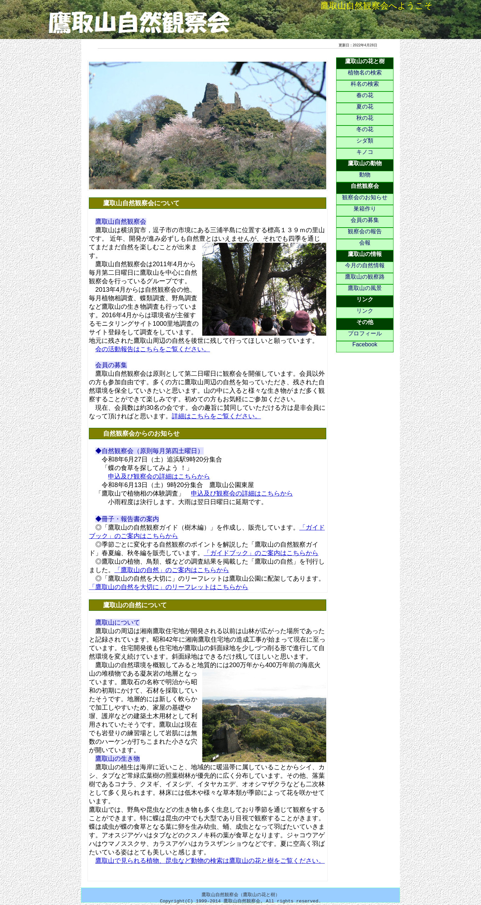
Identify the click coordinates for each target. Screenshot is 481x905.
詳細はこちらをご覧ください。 (216, 416)
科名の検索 (365, 84)
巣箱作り (364, 209)
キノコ (364, 152)
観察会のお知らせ (364, 197)
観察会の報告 (365, 231)
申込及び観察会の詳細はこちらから (159, 476)
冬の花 (364, 129)
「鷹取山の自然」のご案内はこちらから (171, 570)
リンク (364, 311)
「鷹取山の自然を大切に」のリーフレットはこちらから (168, 587)
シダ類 (364, 141)
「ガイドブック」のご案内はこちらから (261, 553)
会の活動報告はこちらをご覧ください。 (152, 349)
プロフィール (365, 333)
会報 (364, 243)
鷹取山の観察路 (365, 277)
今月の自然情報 (365, 265)
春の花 (364, 95)
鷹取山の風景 (365, 288)
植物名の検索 (365, 72)
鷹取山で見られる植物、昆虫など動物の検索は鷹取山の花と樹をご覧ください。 (210, 860)
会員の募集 (365, 220)
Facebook (364, 344)
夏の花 (364, 107)
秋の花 (364, 118)
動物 (364, 175)
